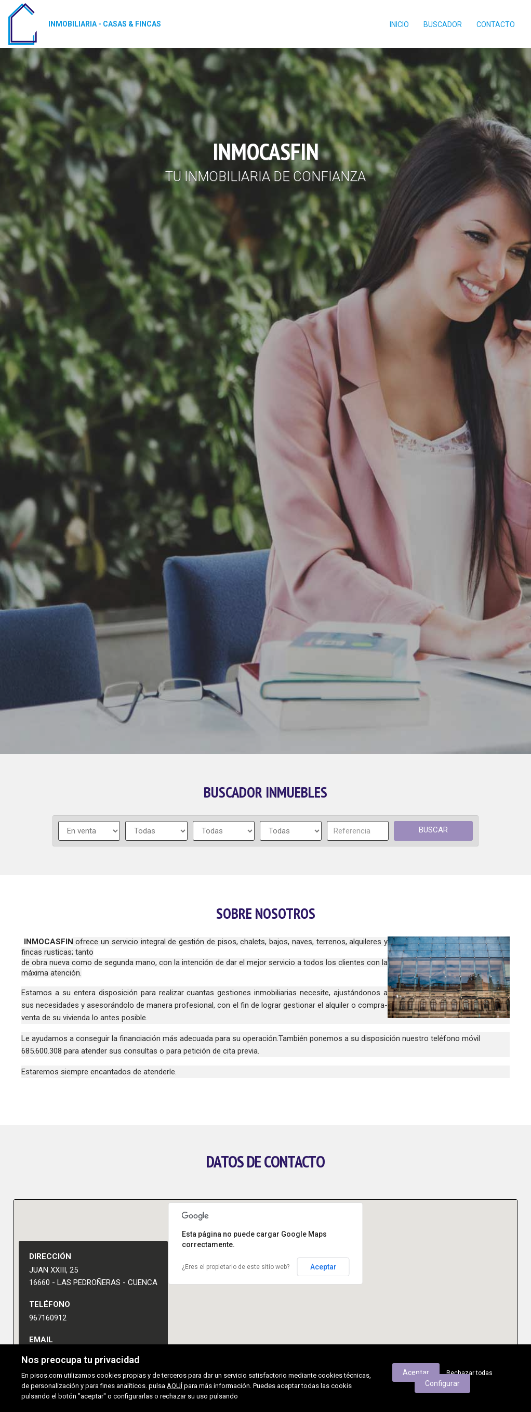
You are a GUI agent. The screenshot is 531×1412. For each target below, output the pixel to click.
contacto (495, 24)
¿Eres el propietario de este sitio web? (235, 1266)
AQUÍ (174, 1386)
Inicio (399, 24)
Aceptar (323, 1267)
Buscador (442, 24)
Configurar (442, 1383)
